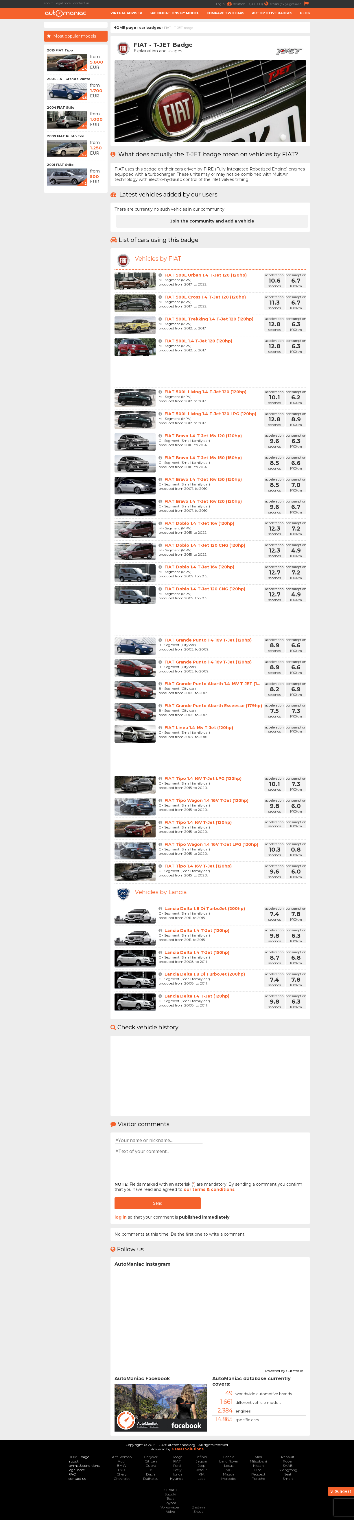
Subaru (170, 1490)
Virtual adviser (126, 13)
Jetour (201, 1470)
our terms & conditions (209, 1189)
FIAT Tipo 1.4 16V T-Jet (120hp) (198, 822)
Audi (122, 1461)
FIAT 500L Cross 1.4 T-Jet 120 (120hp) (205, 297)
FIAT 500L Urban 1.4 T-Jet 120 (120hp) (206, 275)
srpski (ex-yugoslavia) (290, 3)
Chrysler (151, 1457)
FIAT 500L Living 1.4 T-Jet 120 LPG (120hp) (210, 413)
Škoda (198, 1511)
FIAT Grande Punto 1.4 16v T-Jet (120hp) (208, 640)
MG (229, 1470)
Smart (288, 1478)
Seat (288, 1474)
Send (157, 1203)
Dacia (151, 1474)
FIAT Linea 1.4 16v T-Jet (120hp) (199, 727)
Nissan (258, 1465)
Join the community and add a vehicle (212, 221)
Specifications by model (174, 13)
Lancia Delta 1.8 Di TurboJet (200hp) (205, 908)
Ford (177, 1465)
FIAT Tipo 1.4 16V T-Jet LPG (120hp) (203, 778)
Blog (305, 13)
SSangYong (288, 1470)
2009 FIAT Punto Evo (65, 136)
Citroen (151, 1461)
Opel (258, 1470)
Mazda (228, 1474)
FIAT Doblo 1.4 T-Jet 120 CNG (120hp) (205, 545)
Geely (177, 1470)
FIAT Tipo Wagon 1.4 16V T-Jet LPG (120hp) (211, 844)
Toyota (170, 1503)
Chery (122, 1474)
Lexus (228, 1465)
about (48, 3)
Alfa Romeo (122, 1457)
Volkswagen (170, 1507)
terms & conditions (84, 1465)
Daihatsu (150, 1478)
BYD (121, 1470)
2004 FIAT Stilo (60, 107)
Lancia (228, 1457)
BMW (121, 1465)
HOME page (124, 27)
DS (150, 1470)
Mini (258, 1457)
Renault (287, 1457)
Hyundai (177, 1478)
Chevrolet (122, 1478)
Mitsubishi (258, 1461)
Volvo (170, 1511)
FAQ (72, 1474)
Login (224, 3)
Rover (288, 1461)
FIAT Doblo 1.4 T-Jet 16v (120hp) (199, 523)
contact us (81, 3)
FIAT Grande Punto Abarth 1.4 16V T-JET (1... (212, 683)
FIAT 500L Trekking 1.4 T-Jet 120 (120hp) (209, 319)
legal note (63, 3)
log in (121, 1217)
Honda (177, 1474)
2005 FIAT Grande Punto (68, 79)
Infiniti (201, 1457)
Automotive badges (272, 13)
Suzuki (170, 1494)
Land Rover (228, 1461)
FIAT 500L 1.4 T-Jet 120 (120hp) (198, 341)
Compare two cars (225, 13)
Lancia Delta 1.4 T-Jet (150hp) (197, 952)
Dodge (177, 1457)
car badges (150, 27)
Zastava (198, 1507)
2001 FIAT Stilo (60, 165)
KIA (201, 1474)
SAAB (288, 1465)
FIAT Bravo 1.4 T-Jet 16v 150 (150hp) (203, 457)
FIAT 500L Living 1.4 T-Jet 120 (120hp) (205, 391)
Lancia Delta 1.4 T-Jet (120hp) (197, 930)
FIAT (177, 1461)
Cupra (150, 1465)
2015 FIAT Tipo (60, 50)
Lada (202, 1478)
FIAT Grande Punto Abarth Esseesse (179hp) (213, 705)
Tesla (170, 1498)
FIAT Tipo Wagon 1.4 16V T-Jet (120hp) (206, 800)
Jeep (201, 1465)
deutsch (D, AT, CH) (251, 3)
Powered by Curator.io (284, 1370)
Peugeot (258, 1474)
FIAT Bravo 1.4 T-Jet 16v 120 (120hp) (203, 435)
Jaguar (202, 1461)
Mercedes (228, 1478)
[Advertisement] (333, 108)
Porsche (258, 1478)
